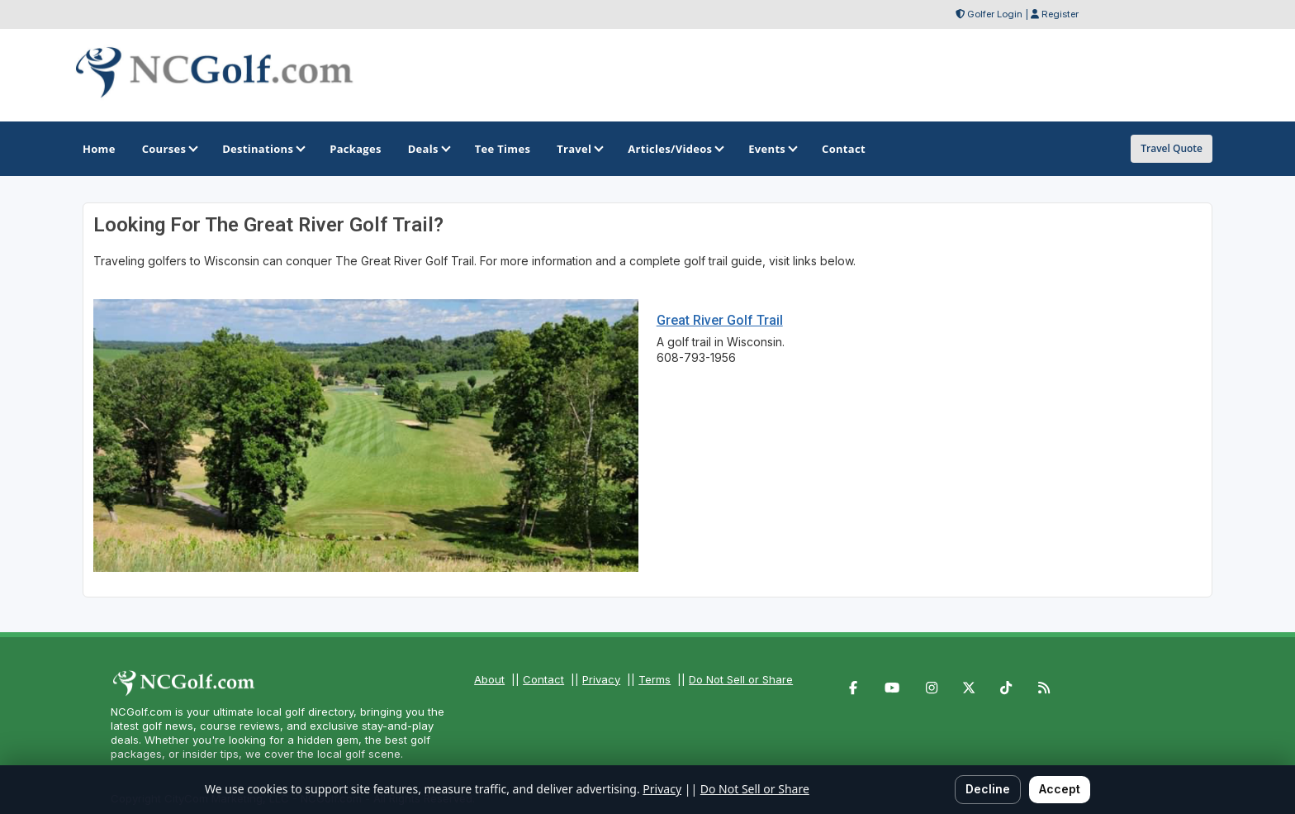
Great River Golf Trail (720, 320)
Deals (428, 148)
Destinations (262, 148)
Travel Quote (1171, 148)
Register (1060, 14)
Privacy (601, 679)
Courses (169, 148)
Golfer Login (994, 14)
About (489, 679)
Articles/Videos (675, 148)
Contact (543, 679)
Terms (654, 679)
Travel (579, 148)
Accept (1059, 789)
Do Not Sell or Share (741, 679)
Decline (987, 789)
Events (771, 148)
